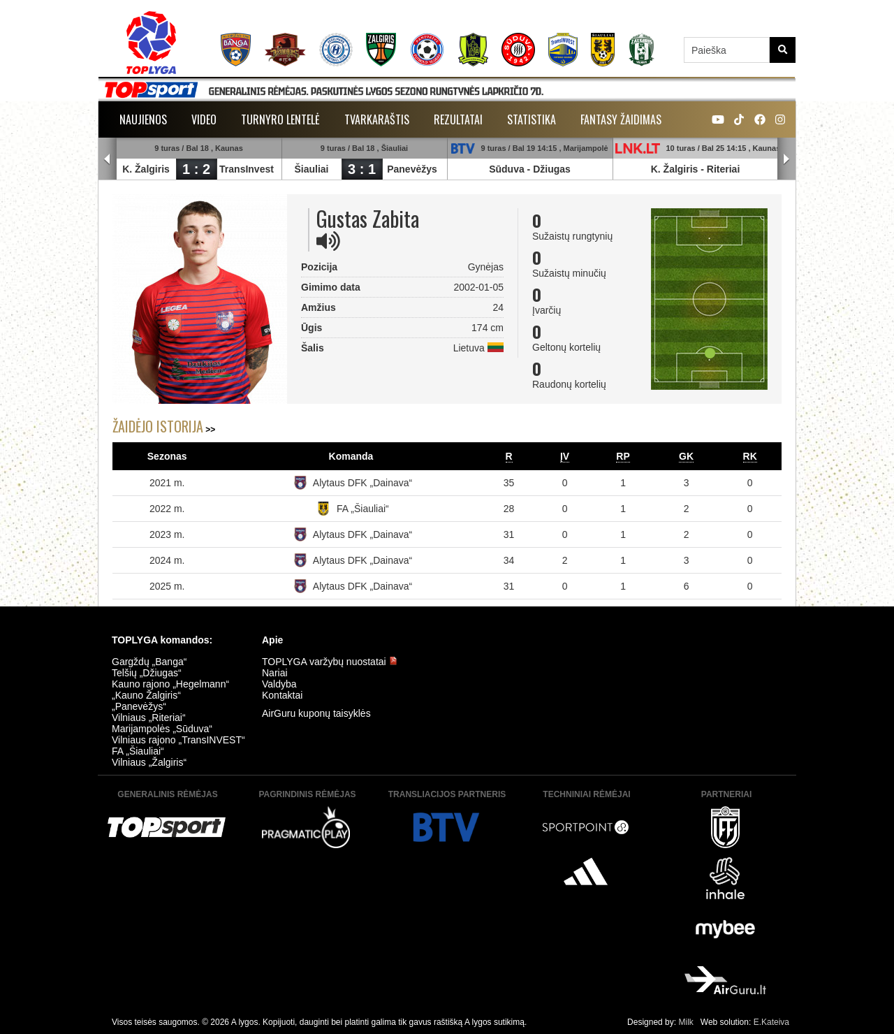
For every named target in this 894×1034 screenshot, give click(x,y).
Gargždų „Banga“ (149, 661)
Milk (685, 1022)
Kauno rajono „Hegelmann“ (170, 684)
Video (204, 119)
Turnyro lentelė (280, 119)
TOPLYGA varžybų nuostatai (329, 661)
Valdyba (279, 684)
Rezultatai (458, 119)
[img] (328, 241)
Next (786, 159)
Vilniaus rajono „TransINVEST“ (178, 739)
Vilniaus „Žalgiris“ (149, 762)
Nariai (275, 672)
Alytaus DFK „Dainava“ (362, 482)
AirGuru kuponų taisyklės (316, 713)
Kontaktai (282, 695)
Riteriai (723, 169)
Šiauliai (311, 169)
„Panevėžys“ (139, 706)
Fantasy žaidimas (620, 119)
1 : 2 (196, 169)
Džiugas (552, 169)
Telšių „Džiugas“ (147, 672)
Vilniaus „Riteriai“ (149, 717)
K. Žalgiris (146, 169)
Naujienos (143, 119)
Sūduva (507, 169)
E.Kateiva (771, 1022)
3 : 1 (362, 169)
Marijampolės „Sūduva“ (162, 728)
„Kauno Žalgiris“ (146, 695)
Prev (107, 159)
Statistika (531, 119)
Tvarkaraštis (376, 119)
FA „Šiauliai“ (363, 508)
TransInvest (246, 169)
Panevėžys (412, 169)
